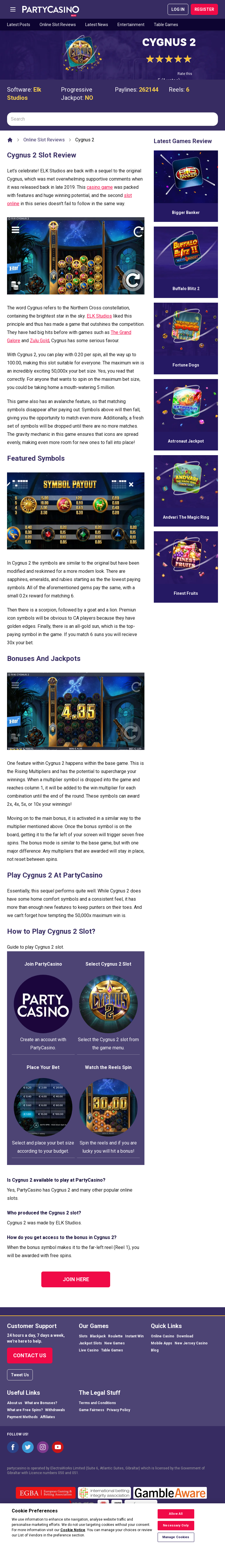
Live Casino (89, 1350)
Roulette (115, 1336)
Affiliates (47, 1417)
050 (61, 1473)
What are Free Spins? (25, 1410)
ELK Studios (99, 316)
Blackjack (98, 1336)
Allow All (176, 1517)
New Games (114, 1343)
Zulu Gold (39, 340)
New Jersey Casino (191, 1343)
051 (75, 1473)
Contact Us (29, 1355)
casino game (100, 187)
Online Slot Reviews (58, 24)
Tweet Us (20, 1374)
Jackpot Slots (90, 1343)
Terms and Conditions (97, 1403)
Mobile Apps (161, 1343)
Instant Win (134, 1336)
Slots (83, 1336)
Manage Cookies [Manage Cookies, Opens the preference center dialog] (176, 1541)
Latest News (96, 24)
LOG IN (178, 9)
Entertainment (130, 24)
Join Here (76, 1279)
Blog (154, 1350)
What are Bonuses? (41, 1403)
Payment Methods (22, 1417)
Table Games (166, 24)
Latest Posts (18, 24)
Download (185, 1336)
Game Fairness (91, 1410)
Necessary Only (176, 1529)
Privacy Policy (118, 1410)
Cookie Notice (72, 1534)
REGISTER (204, 9)
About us (14, 1403)
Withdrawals (55, 1410)
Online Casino (162, 1336)
